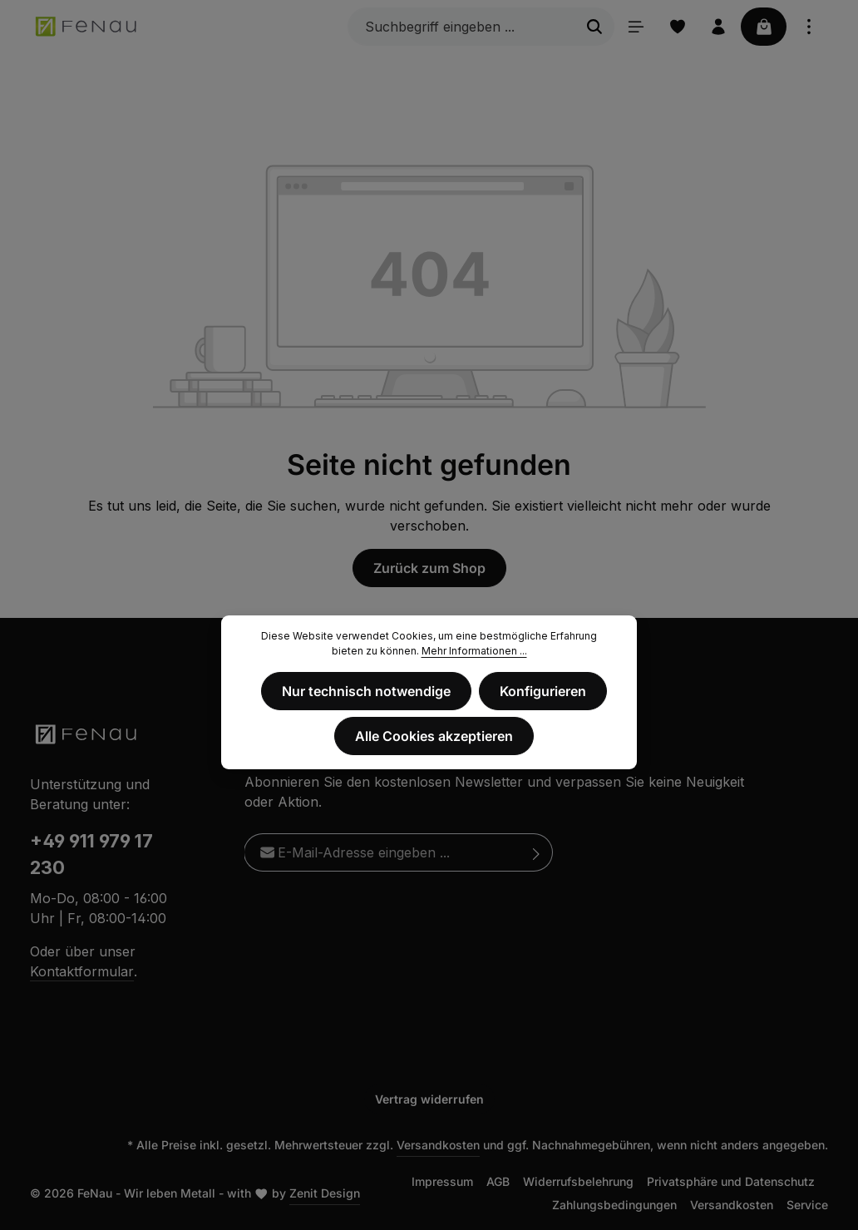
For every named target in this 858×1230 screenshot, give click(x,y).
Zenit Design (324, 1193)
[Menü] (634, 26)
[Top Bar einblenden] (809, 26)
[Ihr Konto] (717, 26)
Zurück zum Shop (429, 568)
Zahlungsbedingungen (614, 1205)
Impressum (442, 1181)
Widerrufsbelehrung (578, 1181)
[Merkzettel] (676, 26)
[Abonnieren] (536, 852)
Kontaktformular (82, 971)
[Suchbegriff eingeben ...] (459, 26)
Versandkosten (438, 1145)
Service (807, 1205)
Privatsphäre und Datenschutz (731, 1181)
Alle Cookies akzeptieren (434, 736)
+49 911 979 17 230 (91, 854)
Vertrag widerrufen (429, 1099)
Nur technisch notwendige (367, 691)
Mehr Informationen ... (474, 651)
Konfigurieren (543, 691)
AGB (498, 1181)
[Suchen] (592, 26)
